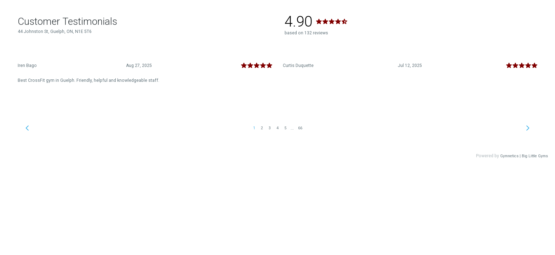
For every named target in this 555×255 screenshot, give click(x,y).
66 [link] (300, 128)
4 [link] (277, 128)
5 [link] (285, 128)
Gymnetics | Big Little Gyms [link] (524, 156)
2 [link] (262, 128)
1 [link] (254, 128)
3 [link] (270, 128)
